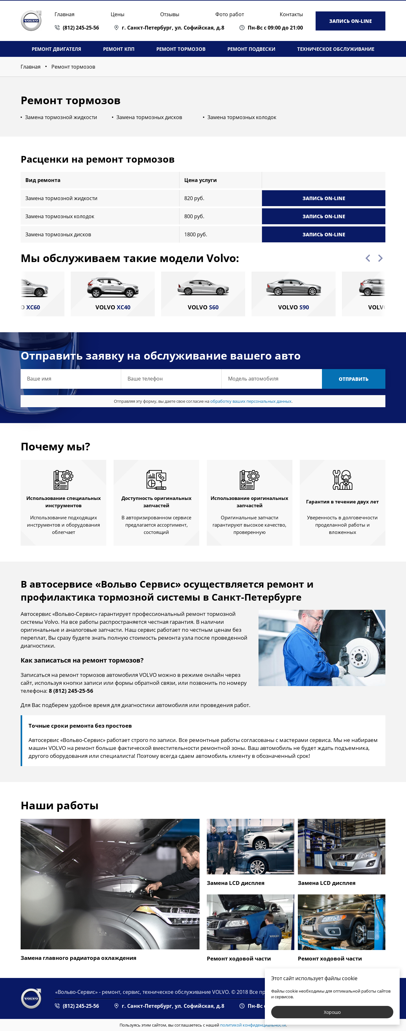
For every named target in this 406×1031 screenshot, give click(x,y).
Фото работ (229, 14)
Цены (117, 14)
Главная (65, 14)
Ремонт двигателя (56, 49)
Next (380, 258)
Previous (368, 258)
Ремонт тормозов (181, 49)
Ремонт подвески (251, 49)
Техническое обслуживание (335, 49)
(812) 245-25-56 (81, 27)
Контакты (291, 14)
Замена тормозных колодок (241, 117)
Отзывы (169, 14)
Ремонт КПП (118, 49)
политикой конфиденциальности (253, 1025)
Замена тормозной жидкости (61, 117)
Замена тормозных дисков (149, 117)
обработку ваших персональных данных (250, 401)
